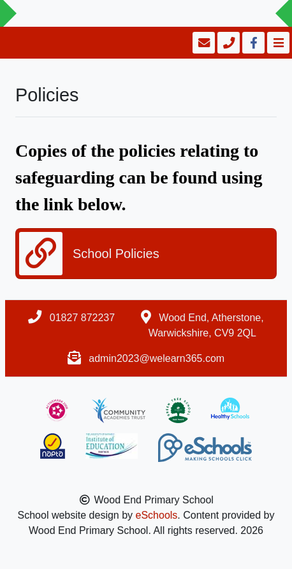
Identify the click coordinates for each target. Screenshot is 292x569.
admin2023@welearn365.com (156, 358)
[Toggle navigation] (277, 43)
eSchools (157, 515)
